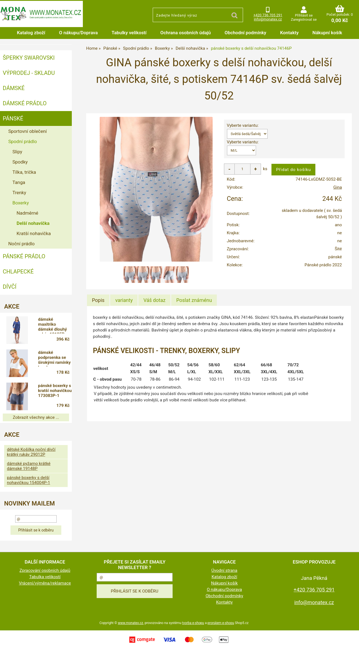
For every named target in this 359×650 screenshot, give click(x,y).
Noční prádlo (21, 243)
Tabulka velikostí (45, 576)
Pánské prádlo (24, 256)
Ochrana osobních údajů (185, 32)
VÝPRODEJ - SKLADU (29, 73)
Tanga (18, 182)
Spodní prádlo (22, 141)
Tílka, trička (24, 172)
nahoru (351, 642)
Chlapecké (18, 271)
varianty (124, 300)
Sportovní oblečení (27, 131)
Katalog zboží (31, 32)
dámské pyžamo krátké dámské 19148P (29, 466)
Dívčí (10, 286)
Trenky (19, 192)
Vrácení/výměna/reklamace (45, 583)
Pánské (13, 118)
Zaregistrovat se (303, 19)
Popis (98, 300)
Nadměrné (27, 213)
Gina (337, 187)
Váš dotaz (154, 300)
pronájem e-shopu (220, 623)
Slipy (17, 151)
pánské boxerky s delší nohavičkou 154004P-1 (28, 480)
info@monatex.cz (268, 19)
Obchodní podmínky (245, 32)
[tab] (98, 300)
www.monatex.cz (130, 623)
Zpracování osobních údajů (45, 570)
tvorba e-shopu (193, 623)
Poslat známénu (194, 300)
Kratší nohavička (34, 233)
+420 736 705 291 (268, 15)
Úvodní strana (224, 570)
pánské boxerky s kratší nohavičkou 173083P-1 (55, 390)
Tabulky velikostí (129, 32)
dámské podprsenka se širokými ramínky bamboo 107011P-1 (54, 358)
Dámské (14, 88)
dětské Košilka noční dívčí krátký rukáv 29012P (31, 452)
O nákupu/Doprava (78, 32)
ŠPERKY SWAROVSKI (29, 57)
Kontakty (289, 32)
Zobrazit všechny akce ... (36, 417)
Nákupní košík (327, 32)
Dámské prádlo (25, 103)
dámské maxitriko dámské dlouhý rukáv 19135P (52, 325)
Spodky (20, 162)
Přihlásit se (304, 15)
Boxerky (20, 203)
